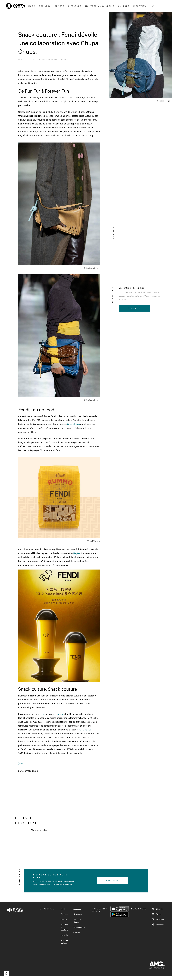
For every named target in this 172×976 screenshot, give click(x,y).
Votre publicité (79, 927)
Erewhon (59, 713)
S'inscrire (134, 308)
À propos (77, 908)
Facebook (158, 924)
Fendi (21, 763)
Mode (31, 6)
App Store (119, 909)
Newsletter (77, 914)
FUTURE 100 (85, 729)
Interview (140, 6)
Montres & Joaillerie (99, 6)
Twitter (157, 914)
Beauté (59, 6)
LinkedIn (157, 908)
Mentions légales (77, 920)
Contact (76, 932)
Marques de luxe (64, 941)
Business (45, 6)
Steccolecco (73, 423)
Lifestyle (74, 6)
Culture (123, 6)
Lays (42, 713)
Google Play (119, 914)
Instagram (158, 919)
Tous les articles (39, 830)
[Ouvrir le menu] (163, 6)
